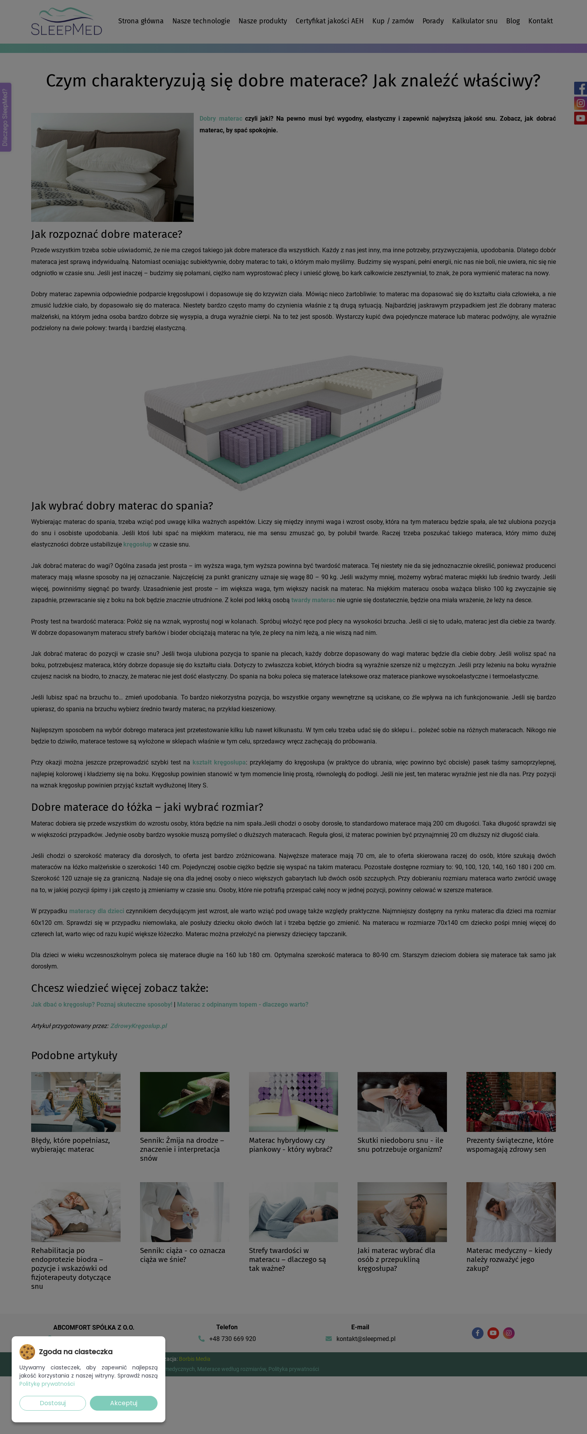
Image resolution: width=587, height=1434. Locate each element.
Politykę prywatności (47, 1384)
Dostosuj (53, 1403)
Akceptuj (123, 1403)
